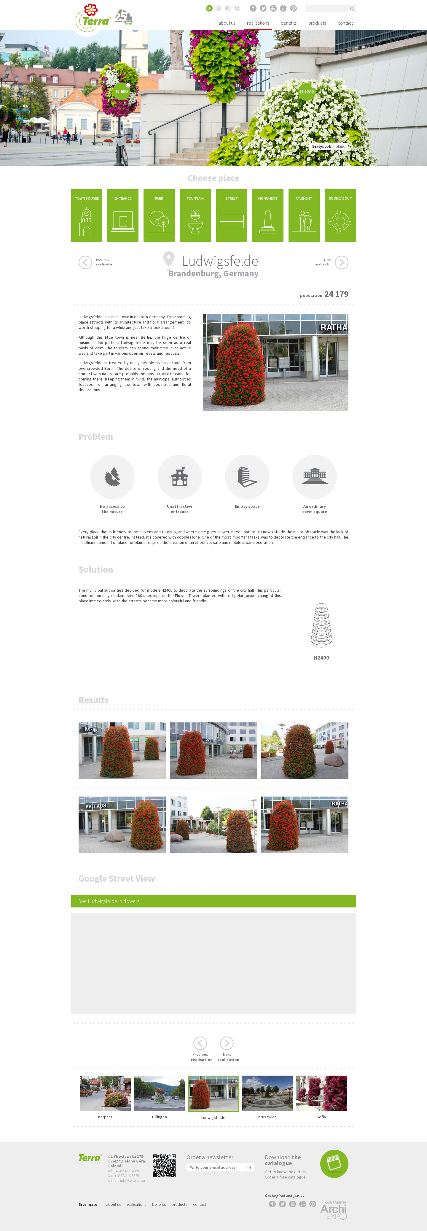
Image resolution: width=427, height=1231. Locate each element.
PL (228, 8)
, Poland (328, 146)
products (317, 23)
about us (227, 23)
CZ (237, 8)
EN (209, 8)
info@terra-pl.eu (132, 1180)
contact (345, 23)
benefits (289, 23)
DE (218, 8)
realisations (258, 23)
